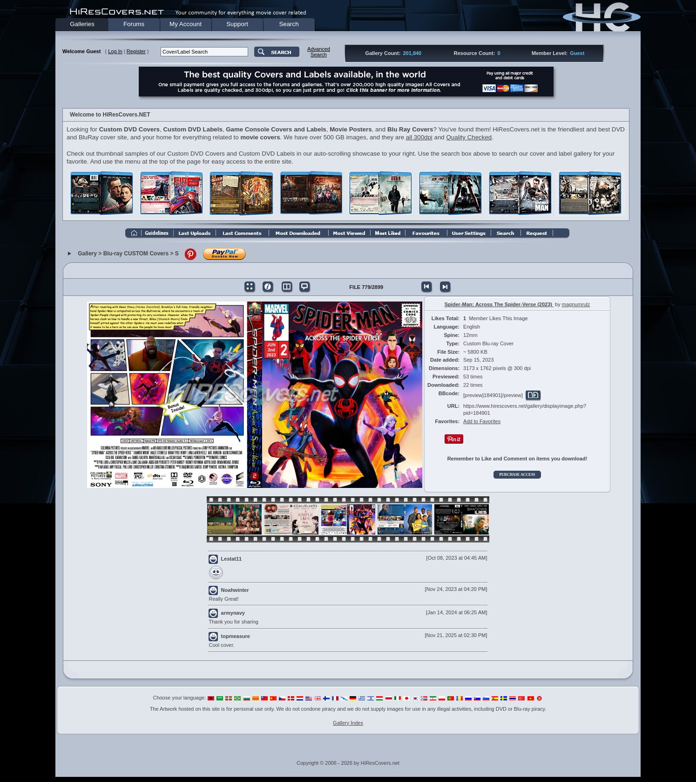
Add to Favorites (481, 421)
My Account (185, 24)
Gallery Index (348, 723)
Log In (115, 51)
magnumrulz (576, 304)
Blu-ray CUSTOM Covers (136, 254)
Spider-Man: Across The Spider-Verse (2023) (499, 304)
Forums (133, 24)
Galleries (82, 24)
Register (136, 51)
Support (237, 24)
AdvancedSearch (318, 51)
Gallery (87, 254)
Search (288, 24)
